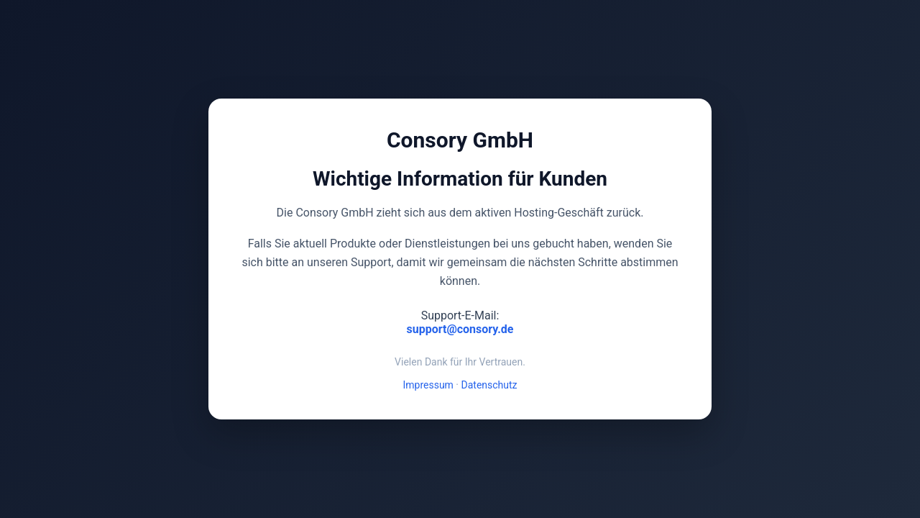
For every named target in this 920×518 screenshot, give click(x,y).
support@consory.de (460, 329)
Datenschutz (489, 385)
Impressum (427, 385)
